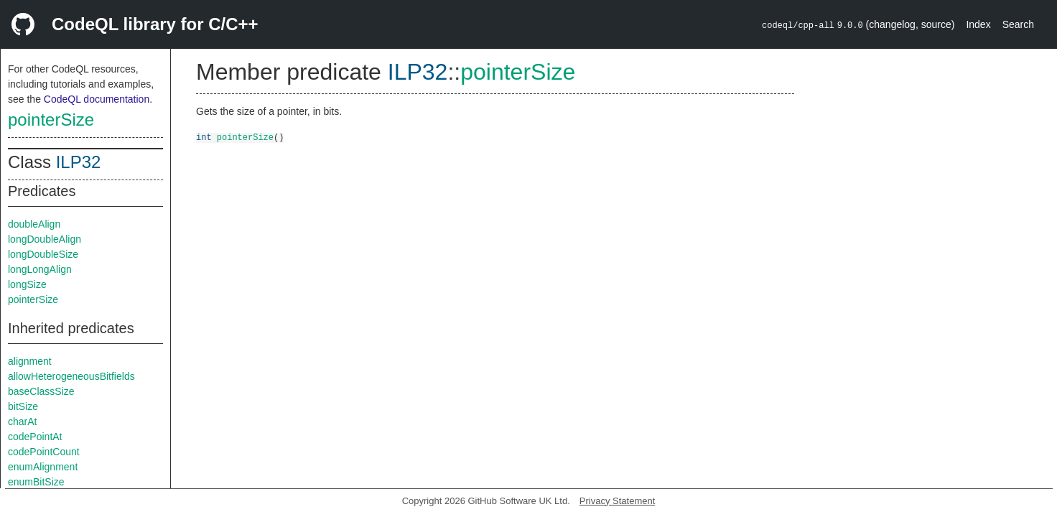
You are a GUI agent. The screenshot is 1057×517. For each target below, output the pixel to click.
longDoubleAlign (44, 239)
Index (978, 24)
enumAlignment (43, 466)
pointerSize (51, 119)
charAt (22, 421)
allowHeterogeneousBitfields (71, 376)
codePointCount (44, 451)
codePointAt (35, 436)
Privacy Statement (617, 500)
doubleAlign (34, 224)
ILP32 (78, 162)
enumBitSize (36, 482)
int (204, 137)
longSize (27, 284)
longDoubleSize (43, 254)
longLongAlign (40, 269)
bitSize (23, 406)
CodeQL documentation (96, 99)
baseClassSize (41, 391)
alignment (30, 361)
